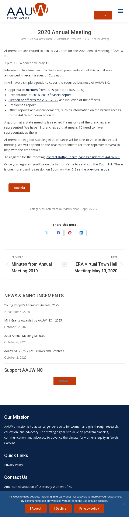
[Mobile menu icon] (120, 11)
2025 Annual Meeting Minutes (24, 336)
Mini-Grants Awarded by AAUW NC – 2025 (33, 320)
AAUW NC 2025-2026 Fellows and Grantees (34, 351)
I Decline (60, 508)
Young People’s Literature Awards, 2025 (31, 305)
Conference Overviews (58, 209)
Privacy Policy (13, 465)
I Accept (35, 508)
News (76, 209)
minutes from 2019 (40, 89)
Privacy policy (89, 508)
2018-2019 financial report (52, 95)
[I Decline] (124, 504)
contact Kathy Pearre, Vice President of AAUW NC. (83, 157)
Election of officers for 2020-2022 (33, 100)
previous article (98, 169)
